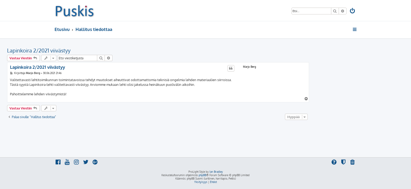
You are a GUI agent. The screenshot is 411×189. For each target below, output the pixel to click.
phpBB (202, 175)
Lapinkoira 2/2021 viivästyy (86, 50)
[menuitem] (352, 11)
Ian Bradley (216, 171)
